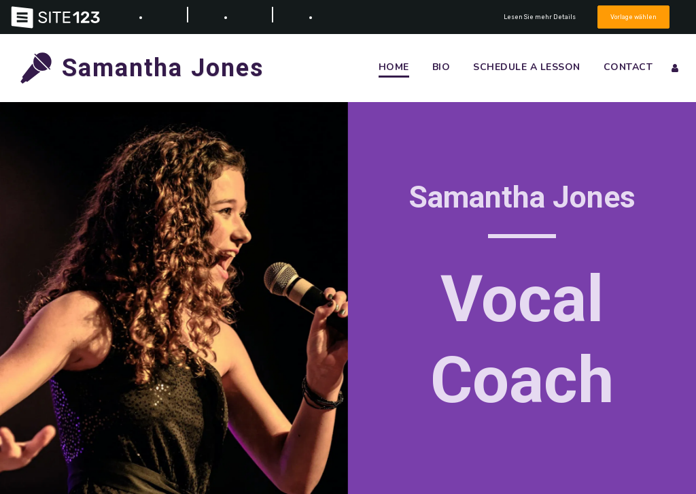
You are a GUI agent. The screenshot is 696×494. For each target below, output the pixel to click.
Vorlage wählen (633, 16)
